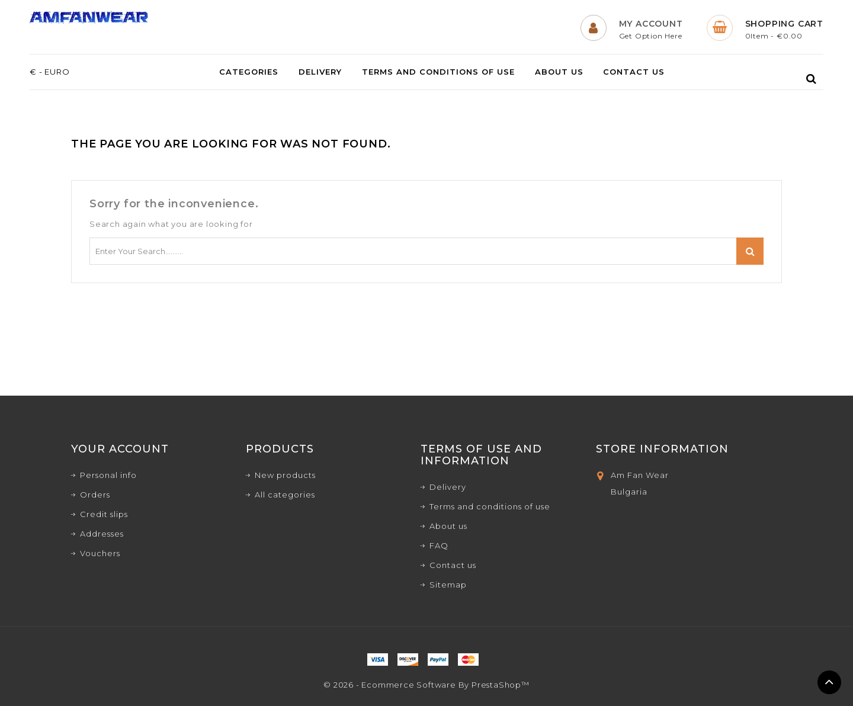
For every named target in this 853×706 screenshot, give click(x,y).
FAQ (438, 545)
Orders (95, 494)
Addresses (102, 533)
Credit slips (104, 514)
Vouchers (100, 553)
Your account (120, 448)
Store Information (662, 448)
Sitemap (448, 584)
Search (750, 251)
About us (559, 72)
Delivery (320, 72)
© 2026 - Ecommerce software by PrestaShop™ (426, 684)
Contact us (634, 72)
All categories (285, 494)
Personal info (108, 475)
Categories (248, 72)
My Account (651, 23)
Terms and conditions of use (438, 72)
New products (285, 475)
